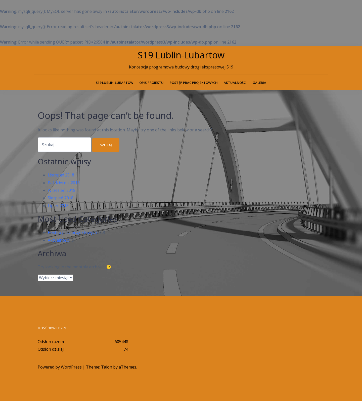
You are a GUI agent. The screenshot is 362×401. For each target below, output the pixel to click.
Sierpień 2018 (60, 198)
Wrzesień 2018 (61, 190)
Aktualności (235, 82)
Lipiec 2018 (58, 205)
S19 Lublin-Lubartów (114, 82)
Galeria (259, 82)
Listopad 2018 (61, 175)
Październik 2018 (64, 183)
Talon (106, 367)
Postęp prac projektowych (194, 82)
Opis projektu (151, 82)
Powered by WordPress (60, 367)
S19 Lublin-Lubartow (181, 55)
